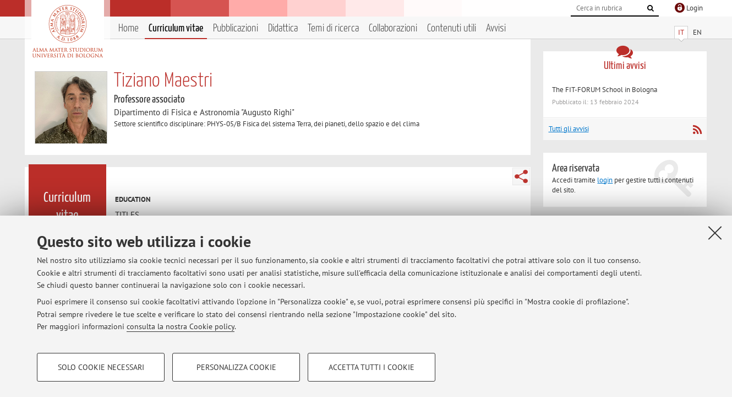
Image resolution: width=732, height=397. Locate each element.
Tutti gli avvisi (569, 128)
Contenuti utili (451, 28)
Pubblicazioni (235, 28)
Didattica (283, 28)
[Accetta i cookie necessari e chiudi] (715, 233)
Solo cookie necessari (101, 367)
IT (681, 32)
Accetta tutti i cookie (371, 367)
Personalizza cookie (236, 367)
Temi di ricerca (333, 28)
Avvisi (496, 28)
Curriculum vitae (176, 28)
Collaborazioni (393, 28)
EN (697, 32)
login (605, 180)
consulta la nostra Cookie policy (180, 326)
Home (128, 28)
